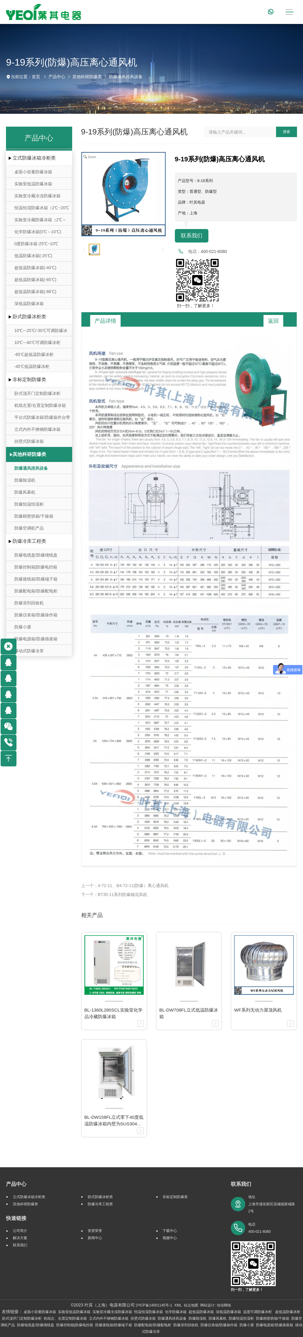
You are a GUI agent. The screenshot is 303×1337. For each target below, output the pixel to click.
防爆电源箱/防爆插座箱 (35, 638)
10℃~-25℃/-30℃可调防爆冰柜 (40, 332)
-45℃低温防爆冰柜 (31, 366)
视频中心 (170, 1238)
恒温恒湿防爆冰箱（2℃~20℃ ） (41, 209)
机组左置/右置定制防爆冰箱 (40, 405)
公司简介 (20, 1231)
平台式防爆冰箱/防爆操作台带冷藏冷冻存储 (42, 419)
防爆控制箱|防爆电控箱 (35, 567)
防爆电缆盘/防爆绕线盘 (35, 555)
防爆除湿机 (24, 480)
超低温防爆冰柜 (287, 1312)
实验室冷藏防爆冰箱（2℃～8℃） (40, 221)
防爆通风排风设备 (126, 76)
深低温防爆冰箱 (228, 1312)
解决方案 (20, 1238)
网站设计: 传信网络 (215, 1305)
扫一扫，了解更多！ (195, 305)
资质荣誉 (95, 1231)
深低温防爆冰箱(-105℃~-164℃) (29, 305)
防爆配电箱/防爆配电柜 (35, 591)
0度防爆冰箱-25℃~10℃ (36, 243)
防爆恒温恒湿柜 (29, 504)
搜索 (286, 132)
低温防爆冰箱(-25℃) (33, 255)
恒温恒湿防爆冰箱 (148, 1312)
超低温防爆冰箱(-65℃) (35, 279)
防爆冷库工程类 (29, 541)
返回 (273, 321)
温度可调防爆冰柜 (258, 1312)
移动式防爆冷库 (29, 650)
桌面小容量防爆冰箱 (33, 171)
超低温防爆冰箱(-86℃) (35, 291)
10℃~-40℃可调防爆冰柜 (37, 342)
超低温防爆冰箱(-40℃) (35, 267)
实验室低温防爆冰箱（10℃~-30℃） (33, 185)
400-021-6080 (214, 251)
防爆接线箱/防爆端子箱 (35, 579)
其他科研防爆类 (87, 76)
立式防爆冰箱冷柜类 (34, 157)
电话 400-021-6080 (259, 1228)
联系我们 (191, 236)
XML (178, 1305)
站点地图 (191, 1305)
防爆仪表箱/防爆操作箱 (35, 615)
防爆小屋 (22, 626)
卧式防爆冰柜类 (29, 316)
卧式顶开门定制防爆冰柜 (37, 393)
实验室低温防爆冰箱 (74, 1312)
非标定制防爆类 (29, 379)
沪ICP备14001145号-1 (154, 1305)
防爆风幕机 (24, 492)
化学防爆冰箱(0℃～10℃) (37, 231)
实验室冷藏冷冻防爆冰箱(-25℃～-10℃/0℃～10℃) (37, 197)
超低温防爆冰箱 (201, 1312)
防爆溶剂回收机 (29, 603)
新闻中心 (95, 1238)
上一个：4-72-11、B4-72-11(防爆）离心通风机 (125, 885)
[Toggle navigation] (289, 12)
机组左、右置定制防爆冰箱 (65, 1318)
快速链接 (16, 1218)
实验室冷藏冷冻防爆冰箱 (112, 1312)
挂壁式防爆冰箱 (29, 441)
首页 (36, 76)
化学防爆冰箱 (176, 1312)
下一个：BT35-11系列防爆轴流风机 (114, 894)
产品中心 (57, 76)
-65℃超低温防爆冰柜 (34, 354)
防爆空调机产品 (29, 528)
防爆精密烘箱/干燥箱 (33, 516)
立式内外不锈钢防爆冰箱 (37, 429)
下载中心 (170, 1231)
